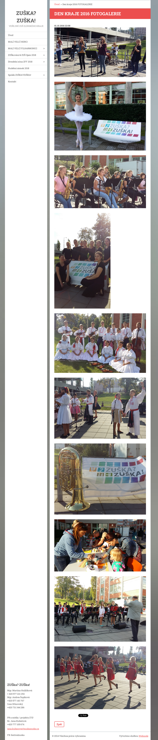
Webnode (143, 735)
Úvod (10, 35)
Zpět (59, 724)
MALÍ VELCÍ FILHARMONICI (22, 48)
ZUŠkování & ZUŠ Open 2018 (22, 55)
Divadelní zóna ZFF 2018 (20, 61)
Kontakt (12, 81)
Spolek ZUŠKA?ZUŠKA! (19, 74)
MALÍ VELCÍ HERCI (18, 41)
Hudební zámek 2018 (18, 68)
